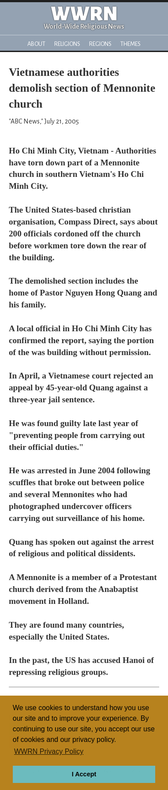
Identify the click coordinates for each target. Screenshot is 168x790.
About (36, 44)
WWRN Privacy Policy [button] (48, 751)
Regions (100, 44)
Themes (130, 44)
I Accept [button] (84, 774)
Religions (67, 44)
